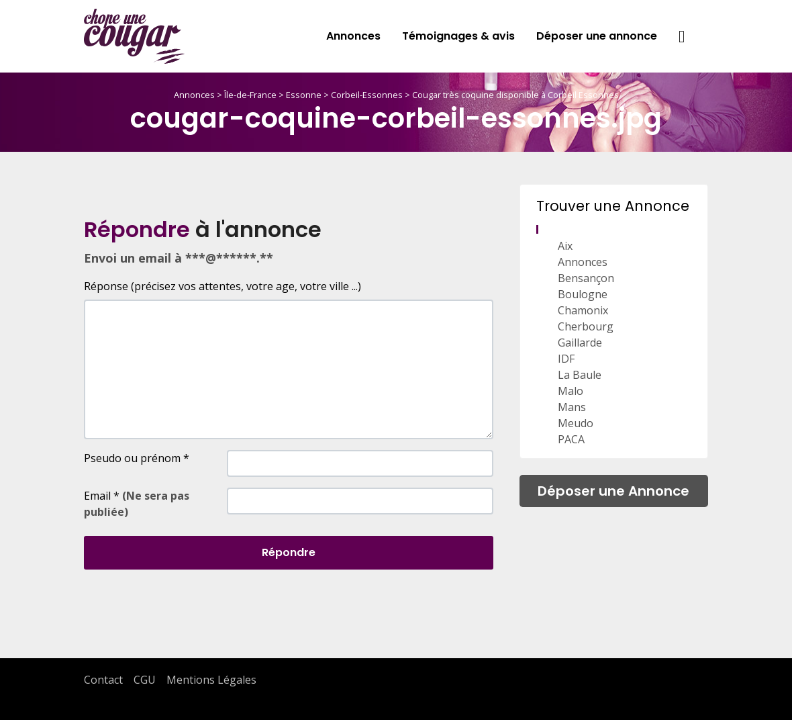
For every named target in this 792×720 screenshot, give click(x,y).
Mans (572, 407)
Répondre (288, 552)
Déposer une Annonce (613, 491)
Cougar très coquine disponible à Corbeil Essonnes (515, 95)
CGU (145, 679)
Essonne (303, 95)
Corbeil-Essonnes (367, 95)
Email (136, 503)
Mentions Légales (211, 679)
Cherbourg (585, 326)
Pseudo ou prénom (136, 458)
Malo (570, 391)
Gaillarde (580, 342)
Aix (565, 245)
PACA (571, 439)
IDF (566, 358)
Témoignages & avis (458, 36)
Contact (103, 679)
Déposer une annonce (596, 36)
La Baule (579, 374)
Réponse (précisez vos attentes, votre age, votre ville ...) (222, 286)
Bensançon (586, 278)
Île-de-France (250, 95)
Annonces (353, 36)
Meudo (575, 423)
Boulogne (582, 294)
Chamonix (583, 310)
